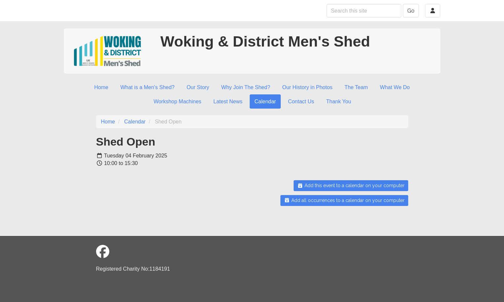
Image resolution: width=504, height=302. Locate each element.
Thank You (338, 101)
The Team (356, 87)
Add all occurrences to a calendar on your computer (344, 200)
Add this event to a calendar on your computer (351, 185)
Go (410, 11)
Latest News (227, 101)
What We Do (395, 87)
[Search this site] (364, 10)
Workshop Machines (177, 101)
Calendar (265, 101)
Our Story (198, 87)
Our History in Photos (307, 87)
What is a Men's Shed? (147, 87)
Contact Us (301, 101)
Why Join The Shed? (245, 87)
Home (101, 87)
